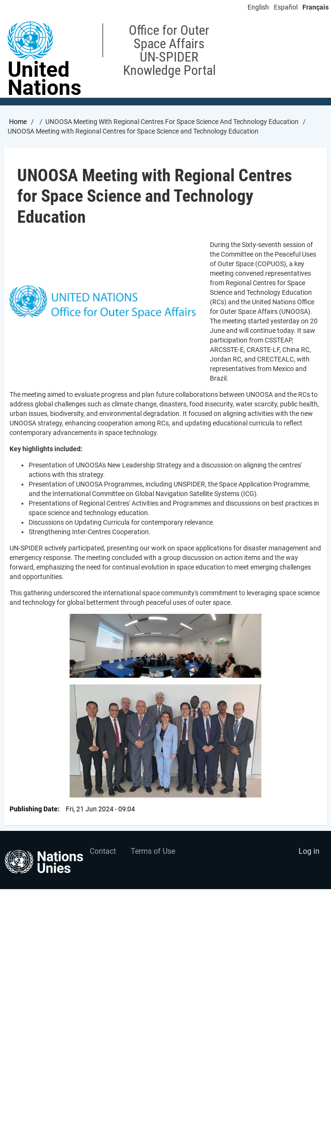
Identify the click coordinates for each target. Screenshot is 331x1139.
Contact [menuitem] (103, 851)
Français (315, 7)
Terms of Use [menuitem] (153, 851)
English (258, 7)
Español (286, 7)
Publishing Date (34, 809)
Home (18, 121)
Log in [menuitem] (309, 851)
